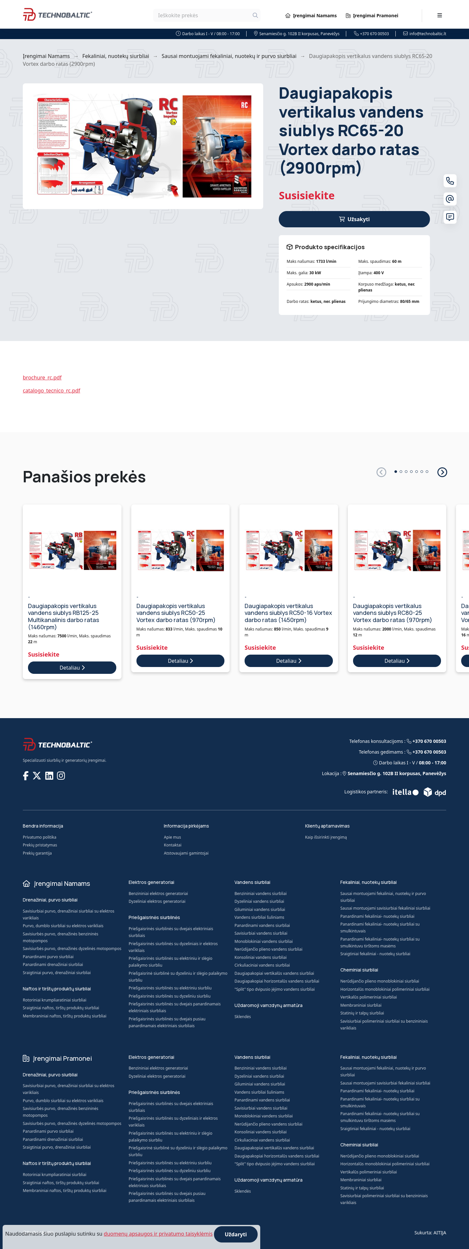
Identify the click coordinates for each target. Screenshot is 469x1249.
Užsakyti (354, 219)
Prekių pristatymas (40, 845)
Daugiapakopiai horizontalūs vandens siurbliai (276, 981)
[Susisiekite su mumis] (450, 217)
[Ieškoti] (255, 15)
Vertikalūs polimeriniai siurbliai (368, 997)
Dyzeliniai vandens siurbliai (259, 901)
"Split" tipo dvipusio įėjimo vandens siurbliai (274, 989)
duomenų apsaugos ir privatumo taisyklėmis (158, 1233)
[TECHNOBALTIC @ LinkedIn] (50, 775)
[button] (441, 472)
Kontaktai (172, 845)
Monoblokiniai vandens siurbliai (263, 941)
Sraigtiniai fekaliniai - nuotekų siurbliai (375, 954)
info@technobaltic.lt (424, 33)
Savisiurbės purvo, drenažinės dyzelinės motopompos (72, 948)
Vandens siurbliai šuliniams (259, 917)
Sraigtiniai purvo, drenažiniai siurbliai (57, 972)
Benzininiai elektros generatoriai (158, 893)
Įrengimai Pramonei (372, 15)
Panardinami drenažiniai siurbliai (53, 964)
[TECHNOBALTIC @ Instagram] (61, 775)
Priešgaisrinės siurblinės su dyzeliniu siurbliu (169, 996)
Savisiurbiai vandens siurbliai (260, 933)
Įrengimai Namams (311, 15)
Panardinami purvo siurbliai (48, 956)
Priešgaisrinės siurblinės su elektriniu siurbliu (170, 988)
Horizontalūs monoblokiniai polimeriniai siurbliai (385, 989)
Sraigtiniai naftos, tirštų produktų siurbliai (61, 1008)
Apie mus (172, 837)
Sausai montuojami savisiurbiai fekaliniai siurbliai (385, 908)
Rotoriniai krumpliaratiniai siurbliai (54, 1000)
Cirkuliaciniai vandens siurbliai (262, 965)
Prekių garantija (37, 853)
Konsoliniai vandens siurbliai (260, 957)
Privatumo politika (39, 837)
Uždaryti (236, 1234)
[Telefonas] (450, 180)
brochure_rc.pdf (42, 377)
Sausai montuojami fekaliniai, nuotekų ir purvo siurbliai (229, 56)
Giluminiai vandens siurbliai (259, 909)
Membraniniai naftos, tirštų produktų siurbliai (65, 1016)
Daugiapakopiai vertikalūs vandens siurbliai (274, 973)
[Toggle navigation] (439, 15)
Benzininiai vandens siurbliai (260, 893)
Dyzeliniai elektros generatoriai (157, 901)
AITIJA (439, 1232)
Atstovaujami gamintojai (186, 853)
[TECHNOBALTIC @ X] (37, 775)
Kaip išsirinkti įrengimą (326, 837)
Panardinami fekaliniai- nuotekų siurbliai (377, 916)
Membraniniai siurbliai (360, 1005)
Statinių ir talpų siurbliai (362, 1013)
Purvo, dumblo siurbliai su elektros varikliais (63, 926)
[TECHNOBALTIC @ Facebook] (26, 775)
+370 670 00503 (371, 33)
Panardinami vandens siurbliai (262, 925)
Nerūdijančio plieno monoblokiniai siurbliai (379, 981)
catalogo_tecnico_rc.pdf (51, 390)
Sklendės (242, 1016)
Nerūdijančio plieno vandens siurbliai (268, 949)
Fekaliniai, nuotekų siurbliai (115, 56)
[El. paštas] (450, 199)
